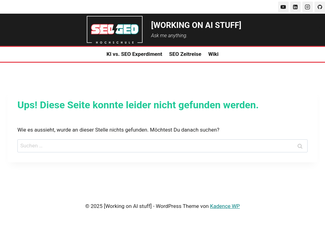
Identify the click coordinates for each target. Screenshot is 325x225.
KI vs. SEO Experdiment (134, 54)
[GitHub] (319, 7)
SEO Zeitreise (185, 54)
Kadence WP (225, 206)
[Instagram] (307, 7)
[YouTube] (283, 7)
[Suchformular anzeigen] (319, 29)
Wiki (213, 54)
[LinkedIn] (295, 7)
